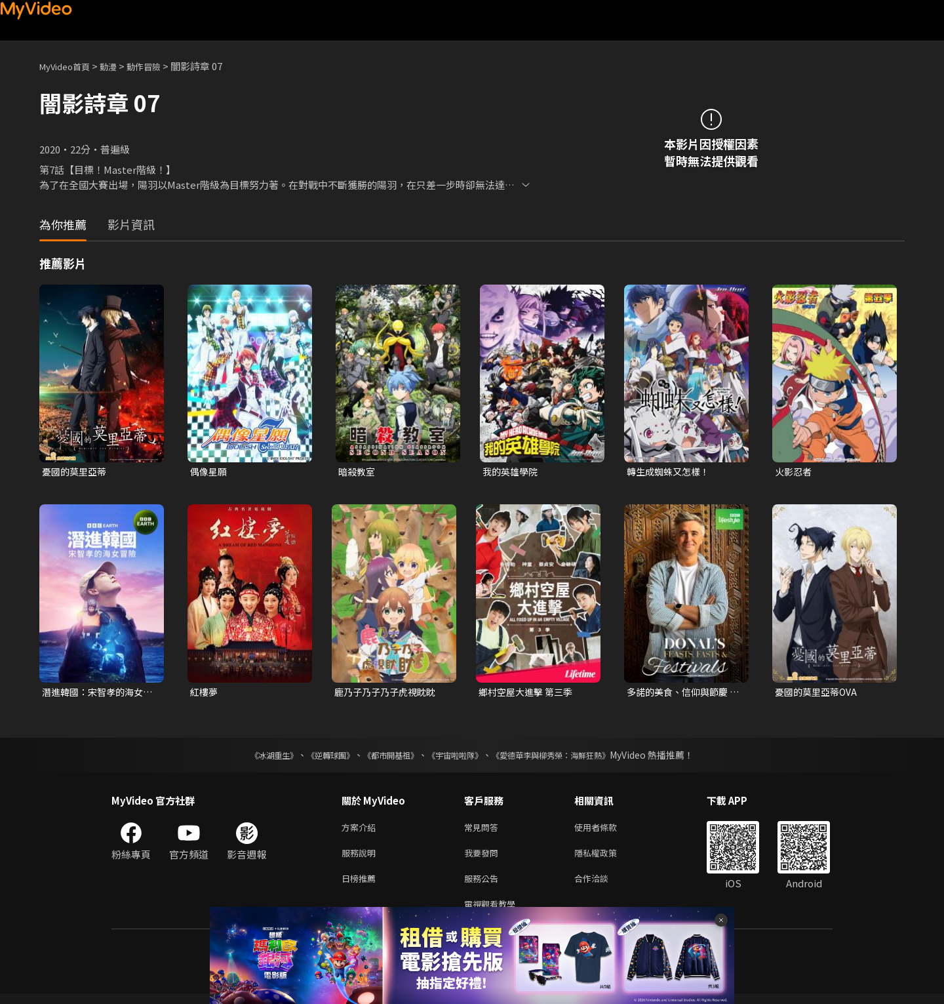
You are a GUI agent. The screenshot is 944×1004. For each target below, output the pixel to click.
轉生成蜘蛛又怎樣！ (671, 472)
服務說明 (361, 858)
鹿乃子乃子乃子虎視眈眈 (388, 693)
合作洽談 (601, 886)
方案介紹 (361, 830)
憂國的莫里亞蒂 (76, 472)
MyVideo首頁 (69, 66)
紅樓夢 (205, 693)
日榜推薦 (361, 886)
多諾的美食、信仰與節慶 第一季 (681, 694)
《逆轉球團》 (315, 757)
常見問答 (483, 830)
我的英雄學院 (511, 472)
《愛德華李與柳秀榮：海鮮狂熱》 (568, 757)
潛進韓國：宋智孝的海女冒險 (96, 694)
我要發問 (483, 858)
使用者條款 (606, 830)
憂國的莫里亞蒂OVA (819, 693)
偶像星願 (209, 472)
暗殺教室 (358, 472)
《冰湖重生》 (251, 757)
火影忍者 (794, 472)
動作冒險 (158, 66)
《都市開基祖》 (384, 757)
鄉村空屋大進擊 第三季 (529, 693)
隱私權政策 (606, 858)
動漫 (118, 66)
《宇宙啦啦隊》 (457, 757)
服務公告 (483, 886)
